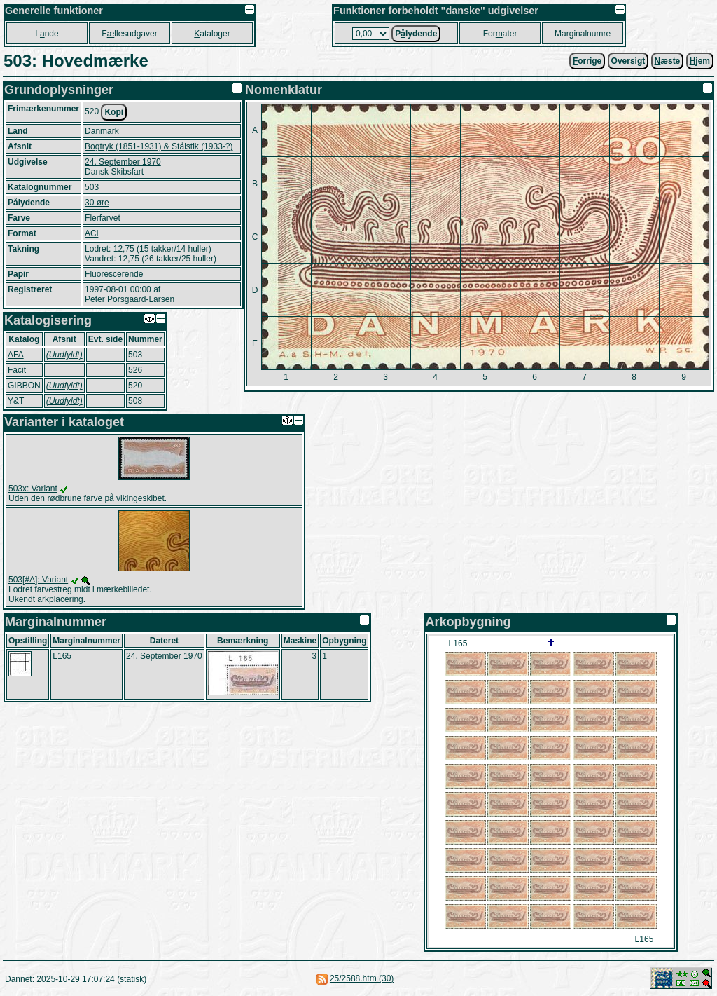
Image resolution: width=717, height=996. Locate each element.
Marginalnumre (583, 34)
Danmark (102, 131)
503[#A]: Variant (38, 580)
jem (700, 61)
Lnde (46, 34)
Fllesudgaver (129, 34)
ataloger (212, 34)
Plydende (416, 34)
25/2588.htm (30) (362, 978)
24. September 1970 (123, 162)
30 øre (97, 202)
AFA (16, 355)
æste (668, 61)
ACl (91, 233)
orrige (587, 61)
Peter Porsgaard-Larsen (129, 299)
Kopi (113, 112)
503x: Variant (32, 488)
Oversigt (628, 61)
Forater (500, 34)
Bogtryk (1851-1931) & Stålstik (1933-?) (158, 146)
